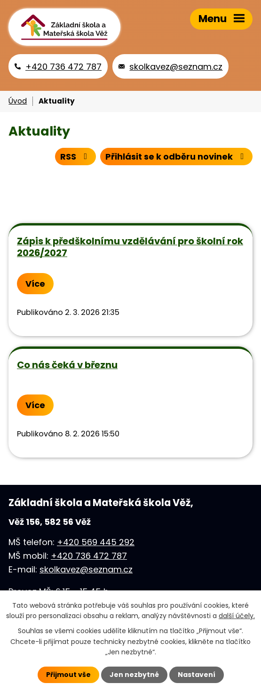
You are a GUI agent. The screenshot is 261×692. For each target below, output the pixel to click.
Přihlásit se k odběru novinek (176, 156)
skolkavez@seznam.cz (86, 569)
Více (35, 284)
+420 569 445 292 (95, 542)
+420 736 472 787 (89, 556)
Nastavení (196, 674)
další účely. (237, 615)
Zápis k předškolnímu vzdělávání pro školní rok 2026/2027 (130, 246)
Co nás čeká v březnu (67, 364)
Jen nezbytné (134, 674)
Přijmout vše (68, 674)
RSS (75, 156)
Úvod (17, 101)
